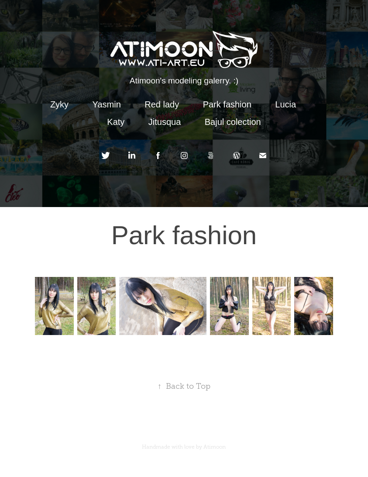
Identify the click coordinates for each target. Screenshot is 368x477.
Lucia (285, 104)
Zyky (59, 104)
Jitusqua (164, 122)
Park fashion (227, 104)
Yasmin (107, 104)
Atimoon (214, 447)
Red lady (161, 104)
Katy (115, 122)
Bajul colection (233, 122)
